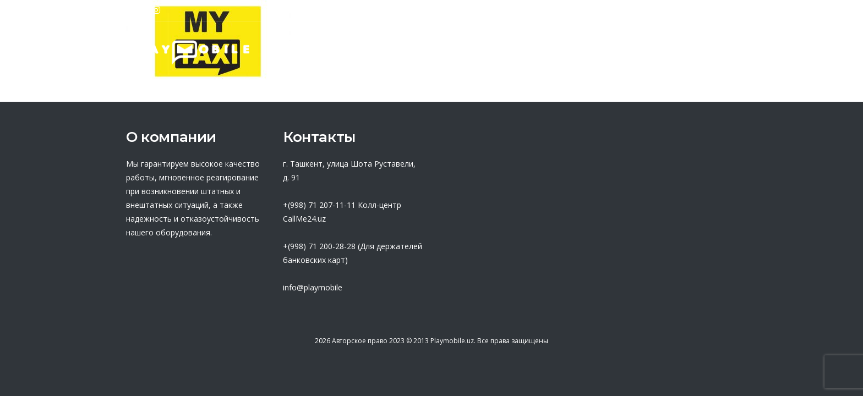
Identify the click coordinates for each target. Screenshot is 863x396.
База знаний (559, 52)
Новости (638, 52)
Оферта (481, 52)
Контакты (708, 52)
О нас (344, 52)
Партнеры (410, 52)
